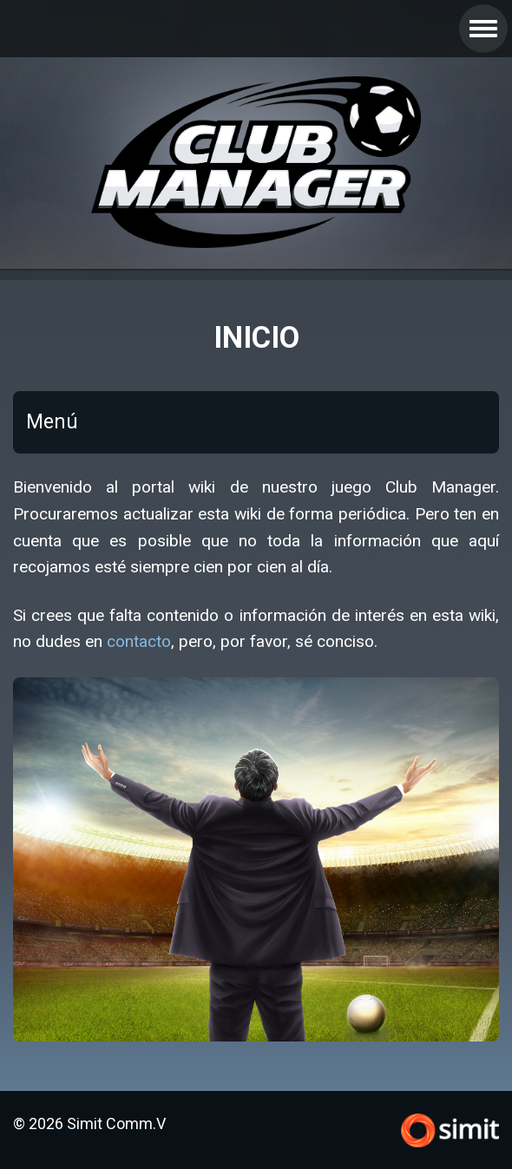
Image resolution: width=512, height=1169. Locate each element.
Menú (52, 422)
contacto (139, 641)
